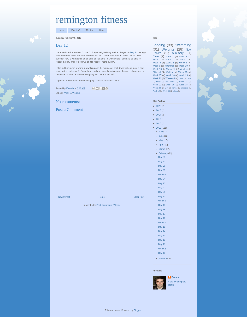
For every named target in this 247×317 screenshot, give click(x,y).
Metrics (89, 30)
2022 (159, 106)
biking (175, 91)
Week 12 (184, 88)
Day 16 (161, 218)
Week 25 (170, 69)
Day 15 (161, 227)
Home (61, 30)
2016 (159, 119)
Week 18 (170, 75)
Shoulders (169, 81)
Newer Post (64, 197)
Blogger (137, 310)
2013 (159, 128)
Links (101, 30)
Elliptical (157, 72)
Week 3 (67, 93)
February (163, 153)
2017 (159, 114)
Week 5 (170, 62)
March (162, 149)
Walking (170, 72)
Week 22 (157, 78)
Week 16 (157, 69)
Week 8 (183, 56)
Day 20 (161, 196)
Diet (166, 88)
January (163, 258)
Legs (158, 81)
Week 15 (182, 72)
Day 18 (161, 209)
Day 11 (161, 244)
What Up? (75, 30)
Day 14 (161, 231)
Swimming (183, 45)
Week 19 (170, 85)
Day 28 (161, 157)
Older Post (139, 197)
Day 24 (161, 179)
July (161, 131)
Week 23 (166, 91)
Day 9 (133, 52)
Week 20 (183, 75)
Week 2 (183, 59)
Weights (76, 93)
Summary (178, 53)
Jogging (159, 45)
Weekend (170, 78)
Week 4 (184, 69)
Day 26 (161, 166)
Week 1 (157, 59)
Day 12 (161, 240)
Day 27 (161, 161)
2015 (159, 123)
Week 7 (170, 56)
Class (156, 56)
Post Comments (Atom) (108, 205)
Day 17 (161, 213)
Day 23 (161, 183)
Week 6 (183, 62)
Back (181, 78)
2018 (159, 110)
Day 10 (161, 253)
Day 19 (161, 205)
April (161, 144)
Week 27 (183, 85)
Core (189, 78)
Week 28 (157, 88)
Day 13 (161, 235)
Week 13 (156, 91)
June (161, 136)
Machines (169, 65)
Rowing (175, 88)
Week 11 (170, 59)
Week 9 (156, 65)
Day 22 (161, 187)
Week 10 (183, 65)
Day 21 (161, 192)
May (161, 140)
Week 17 (157, 75)
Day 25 (161, 170)
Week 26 (157, 85)
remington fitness (91, 19)
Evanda (175, 277)
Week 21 (183, 81)
